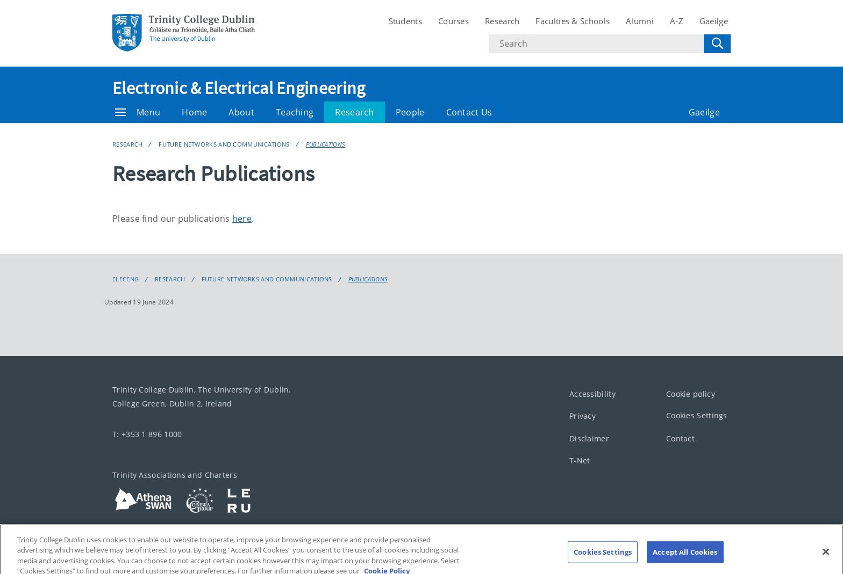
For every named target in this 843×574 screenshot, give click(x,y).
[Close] (826, 558)
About (241, 112)
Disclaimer (589, 438)
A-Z (676, 21)
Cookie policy (690, 394)
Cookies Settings (696, 415)
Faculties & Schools (572, 21)
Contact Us (469, 112)
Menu (137, 112)
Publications (326, 144)
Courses (453, 21)
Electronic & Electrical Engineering (239, 88)
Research (502, 21)
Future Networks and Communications (224, 144)
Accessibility (592, 394)
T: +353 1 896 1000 (147, 434)
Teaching (294, 112)
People (410, 112)
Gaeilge (713, 21)
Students (405, 21)
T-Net (579, 460)
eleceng (125, 279)
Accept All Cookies (685, 558)
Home (194, 112)
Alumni (640, 21)
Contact (680, 438)
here (242, 218)
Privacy (582, 416)
